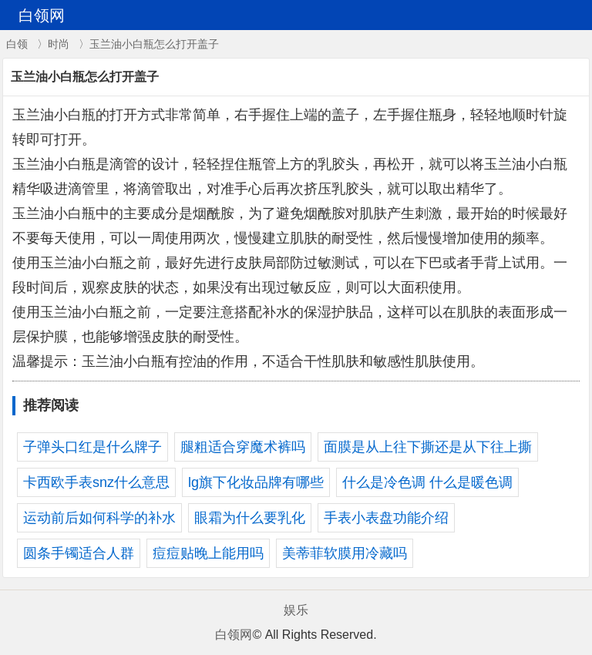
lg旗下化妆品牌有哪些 (256, 482)
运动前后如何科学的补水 (99, 518)
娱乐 (296, 609)
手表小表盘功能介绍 (386, 518)
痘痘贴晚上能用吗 (208, 553)
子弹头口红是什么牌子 (92, 447)
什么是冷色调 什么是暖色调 (427, 482)
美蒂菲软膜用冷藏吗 (344, 553)
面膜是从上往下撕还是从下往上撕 (428, 447)
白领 (17, 44)
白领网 (233, 634)
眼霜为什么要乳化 (249, 518)
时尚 (58, 44)
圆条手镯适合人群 (78, 553)
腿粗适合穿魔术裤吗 (242, 447)
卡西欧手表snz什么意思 (96, 482)
